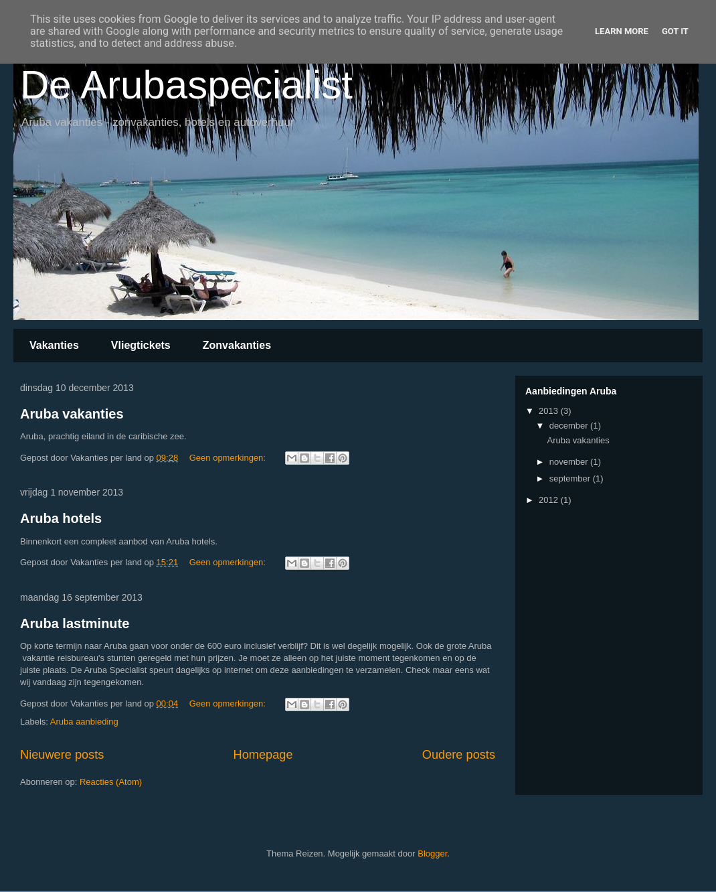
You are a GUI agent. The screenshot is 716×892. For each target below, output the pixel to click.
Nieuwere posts (62, 754)
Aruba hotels (61, 518)
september (571, 478)
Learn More (621, 31)
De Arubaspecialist (186, 84)
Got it (675, 31)
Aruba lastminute (74, 623)
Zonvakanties (237, 345)
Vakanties (54, 345)
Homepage (263, 754)
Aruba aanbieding (84, 722)
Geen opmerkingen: (228, 458)
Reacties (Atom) (111, 782)
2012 (550, 500)
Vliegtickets (141, 345)
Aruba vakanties (72, 413)
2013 (550, 411)
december (569, 426)
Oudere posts (458, 754)
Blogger (432, 853)
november (569, 462)
